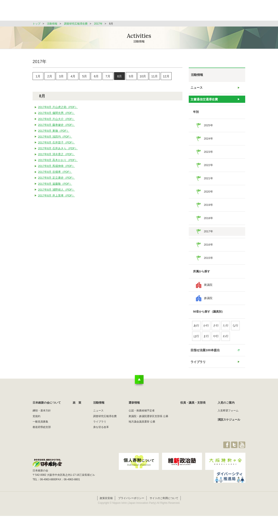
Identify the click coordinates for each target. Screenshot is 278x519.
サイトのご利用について (164, 501)
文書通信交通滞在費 (203, 101)
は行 (196, 339)
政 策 (132, 11)
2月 (49, 77)
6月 (96, 77)
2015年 (208, 261)
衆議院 (208, 288)
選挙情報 (175, 11)
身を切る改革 (101, 433)
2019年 (208, 208)
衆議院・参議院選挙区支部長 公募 (148, 422)
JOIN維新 (234, 11)
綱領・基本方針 (42, 417)
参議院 (208, 301)
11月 (154, 77)
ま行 (206, 339)
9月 (131, 77)
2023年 (208, 155)
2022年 (208, 168)
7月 (108, 77)
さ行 (216, 328)
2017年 (98, 23)
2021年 (208, 181)
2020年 (208, 194)
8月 (119, 77)
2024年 (208, 141)
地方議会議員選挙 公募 (142, 428)
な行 (235, 328)
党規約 (36, 422)
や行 (216, 339)
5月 (84, 77)
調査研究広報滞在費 (76, 23)
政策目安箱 (106, 501)
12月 (166, 77)
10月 (143, 77)
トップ (36, 23)
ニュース (196, 88)
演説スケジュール (229, 426)
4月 (73, 77)
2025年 (208, 128)
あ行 (196, 328)
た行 (225, 328)
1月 (38, 77)
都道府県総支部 (42, 433)
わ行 (225, 339)
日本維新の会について (103, 11)
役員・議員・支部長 (204, 11)
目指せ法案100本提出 (204, 354)
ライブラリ (198, 367)
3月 (61, 77)
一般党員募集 (40, 428)
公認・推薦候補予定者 (142, 417)
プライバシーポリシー (131, 501)
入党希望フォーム (228, 417)
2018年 (208, 221)
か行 (206, 328)
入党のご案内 (226, 409)
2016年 (208, 248)
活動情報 (153, 11)
